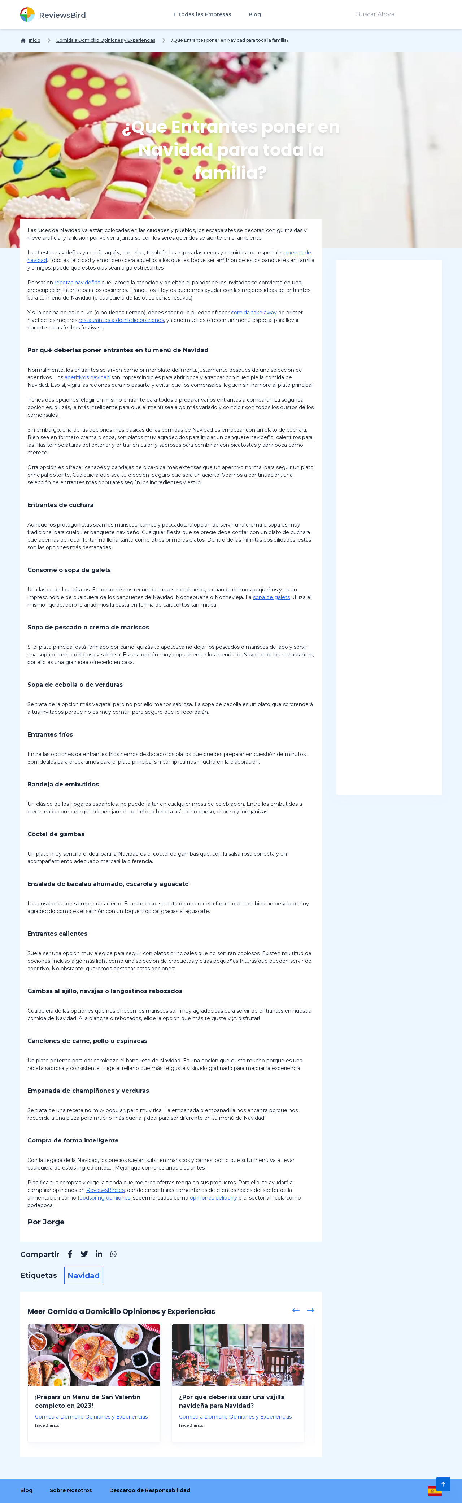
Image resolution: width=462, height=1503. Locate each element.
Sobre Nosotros (71, 1490)
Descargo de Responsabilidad (149, 1490)
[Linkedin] (95, 1255)
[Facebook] (66, 1255)
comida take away (254, 312)
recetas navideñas (77, 282)
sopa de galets (271, 597)
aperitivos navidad (87, 377)
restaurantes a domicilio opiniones (121, 320)
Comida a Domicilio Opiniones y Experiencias (105, 40)
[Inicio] (30, 40)
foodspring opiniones (104, 1197)
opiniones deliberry (213, 1197)
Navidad (83, 1275)
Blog (255, 14)
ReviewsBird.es (105, 1190)
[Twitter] (81, 1255)
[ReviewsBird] (53, 14)
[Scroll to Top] (443, 1484)
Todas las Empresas (203, 14)
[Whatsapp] (110, 1255)
